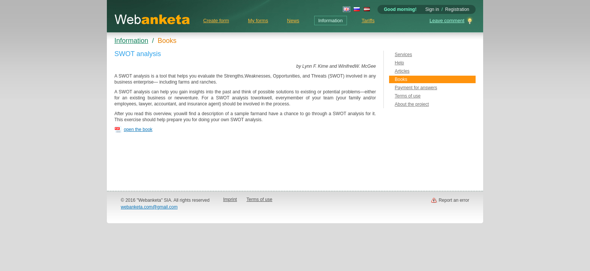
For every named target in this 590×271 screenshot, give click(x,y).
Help (399, 62)
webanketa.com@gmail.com (149, 207)
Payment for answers (416, 87)
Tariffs (368, 20)
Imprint (230, 199)
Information (330, 20)
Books (401, 79)
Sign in (432, 9)
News (293, 20)
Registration (457, 9)
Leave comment (447, 20)
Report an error (454, 200)
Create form (216, 20)
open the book (138, 129)
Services (403, 54)
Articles (402, 71)
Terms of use (408, 96)
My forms (258, 20)
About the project (412, 104)
